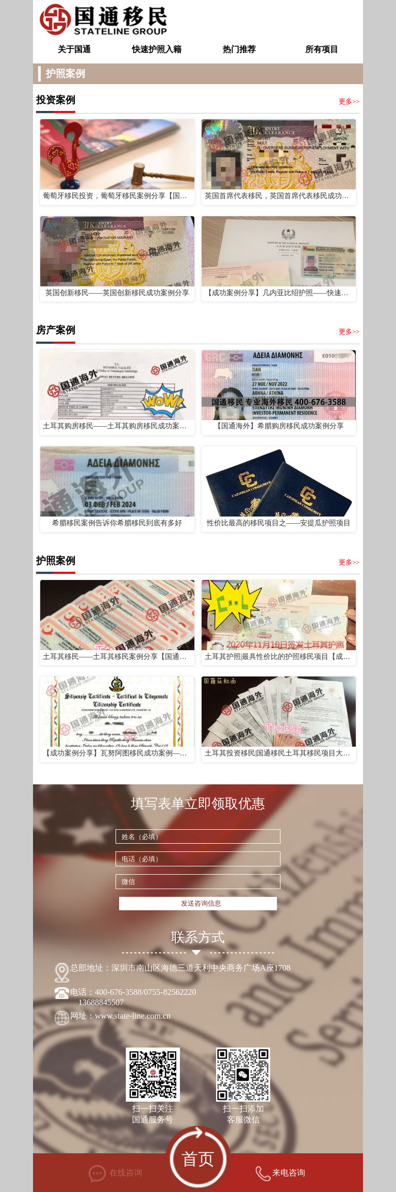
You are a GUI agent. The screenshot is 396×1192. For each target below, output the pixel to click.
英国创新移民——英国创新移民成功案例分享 (117, 293)
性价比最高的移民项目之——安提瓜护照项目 (279, 523)
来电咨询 (280, 1173)
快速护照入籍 (157, 49)
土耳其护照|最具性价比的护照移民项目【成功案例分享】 (279, 657)
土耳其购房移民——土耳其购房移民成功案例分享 (117, 426)
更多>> (349, 101)
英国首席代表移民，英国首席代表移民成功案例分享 (279, 196)
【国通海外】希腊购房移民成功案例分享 (279, 426)
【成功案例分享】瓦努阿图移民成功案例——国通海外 (117, 753)
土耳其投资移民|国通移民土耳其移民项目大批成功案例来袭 (279, 753)
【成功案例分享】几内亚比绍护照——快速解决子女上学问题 (279, 293)
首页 (198, 1159)
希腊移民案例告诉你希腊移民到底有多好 (117, 523)
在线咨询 (115, 1173)
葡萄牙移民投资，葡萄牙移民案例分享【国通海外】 (117, 196)
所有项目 (321, 49)
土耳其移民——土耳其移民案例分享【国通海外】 (117, 657)
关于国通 (74, 49)
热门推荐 (239, 49)
